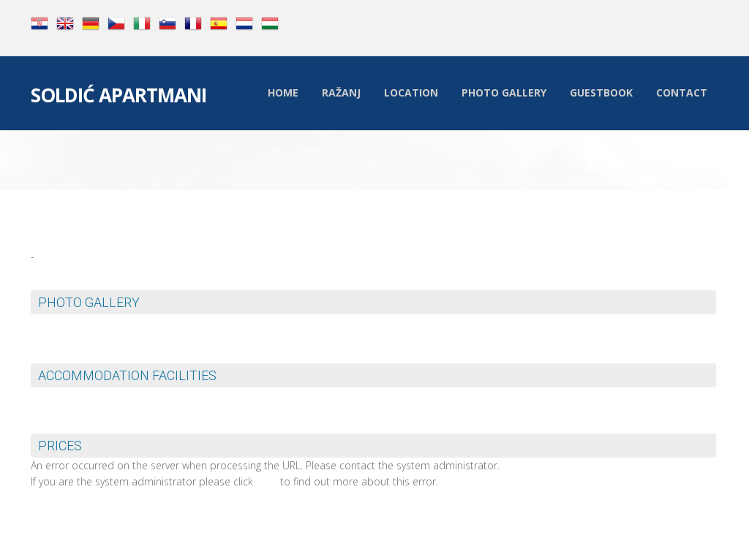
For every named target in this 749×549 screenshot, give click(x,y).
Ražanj (341, 92)
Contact (681, 92)
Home (283, 92)
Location (411, 92)
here (266, 481)
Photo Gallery (504, 92)
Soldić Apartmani (118, 97)
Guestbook (601, 92)
